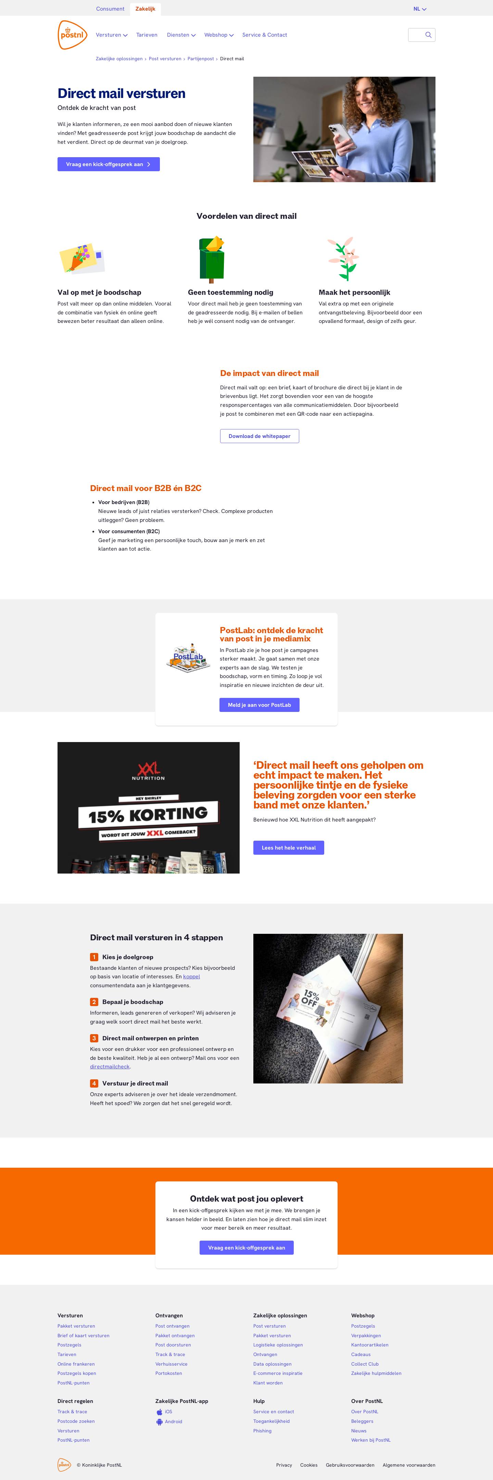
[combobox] (415, 34)
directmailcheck (110, 1066)
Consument (110, 8)
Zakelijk (145, 8)
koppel (191, 976)
